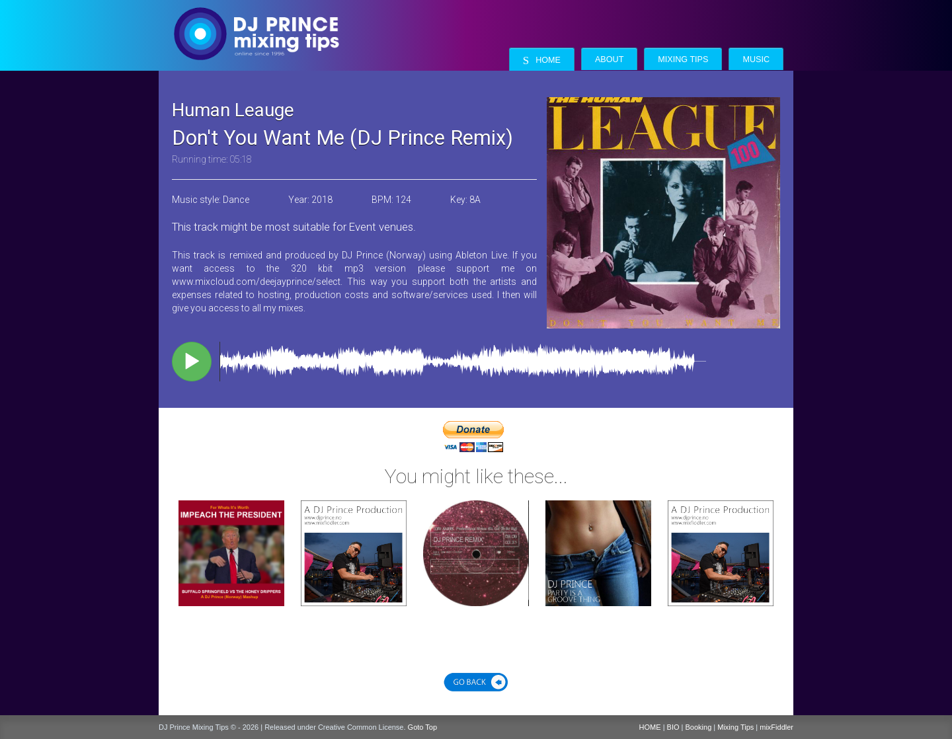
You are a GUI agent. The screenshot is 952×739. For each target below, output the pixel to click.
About (609, 59)
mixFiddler (776, 727)
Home (542, 60)
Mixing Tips (683, 59)
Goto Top (422, 727)
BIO (673, 727)
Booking (699, 727)
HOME (650, 727)
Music (756, 59)
